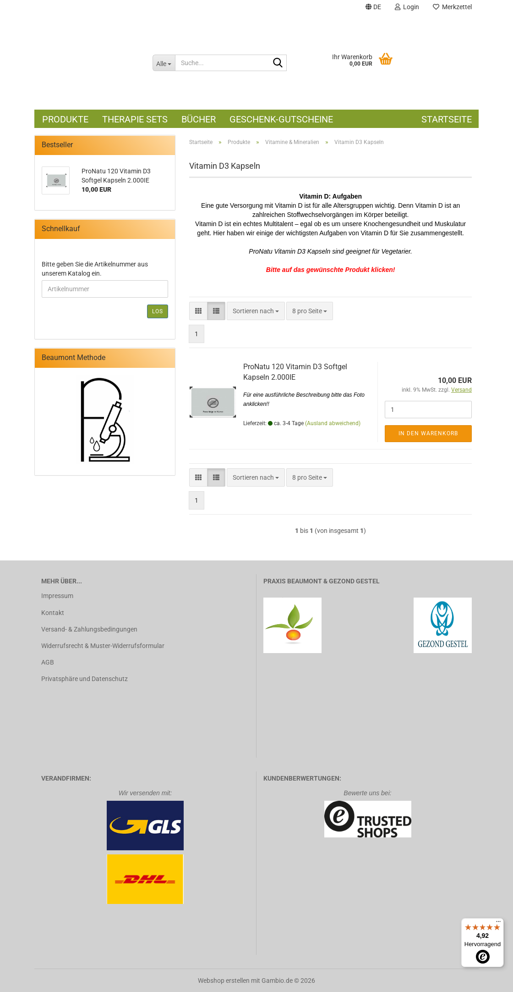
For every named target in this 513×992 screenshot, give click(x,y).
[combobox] (256, 311)
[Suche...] (164, 63)
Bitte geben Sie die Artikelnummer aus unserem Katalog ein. (95, 268)
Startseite (446, 119)
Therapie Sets (135, 119)
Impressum (57, 595)
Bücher (198, 119)
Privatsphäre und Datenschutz (84, 678)
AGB (47, 662)
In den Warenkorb (428, 433)
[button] (373, 8)
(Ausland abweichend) (332, 423)
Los (157, 311)
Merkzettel (452, 7)
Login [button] (407, 7)
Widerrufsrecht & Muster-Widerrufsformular (102, 645)
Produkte (65, 119)
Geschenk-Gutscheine (281, 119)
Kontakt (52, 612)
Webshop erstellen (224, 980)
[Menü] (498, 923)
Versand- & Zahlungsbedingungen (89, 629)
